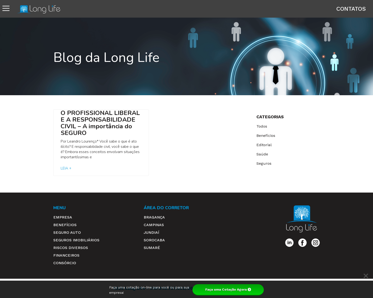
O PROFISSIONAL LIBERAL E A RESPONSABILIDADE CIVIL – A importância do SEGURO (100, 123)
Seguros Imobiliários (76, 240)
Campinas (154, 225)
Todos (261, 126)
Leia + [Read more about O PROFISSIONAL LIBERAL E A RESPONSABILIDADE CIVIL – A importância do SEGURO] (66, 168)
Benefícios (265, 135)
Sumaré (152, 247)
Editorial (264, 145)
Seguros (263, 163)
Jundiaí (151, 232)
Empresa (62, 217)
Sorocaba (154, 240)
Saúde (262, 154)
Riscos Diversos (70, 247)
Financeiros (66, 255)
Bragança (154, 217)
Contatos (351, 8)
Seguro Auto (67, 232)
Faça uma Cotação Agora (228, 289)
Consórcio (64, 263)
